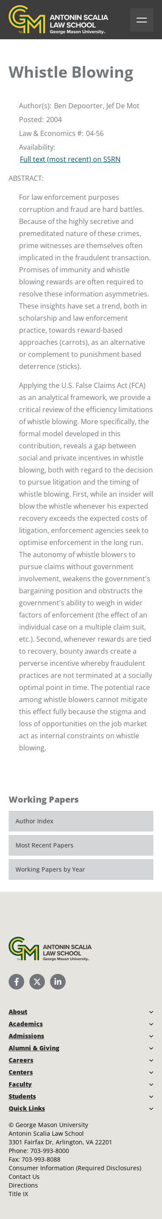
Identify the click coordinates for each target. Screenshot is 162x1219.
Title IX (18, 1194)
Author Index (35, 821)
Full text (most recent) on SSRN (70, 159)
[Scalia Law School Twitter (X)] (37, 981)
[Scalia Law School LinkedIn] (58, 981)
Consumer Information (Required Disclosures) (75, 1168)
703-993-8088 (41, 1159)
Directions (23, 1185)
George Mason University (52, 1125)
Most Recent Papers (44, 845)
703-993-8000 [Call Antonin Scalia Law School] (49, 1151)
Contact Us (24, 1176)
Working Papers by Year (50, 869)
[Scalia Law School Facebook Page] (16, 981)
